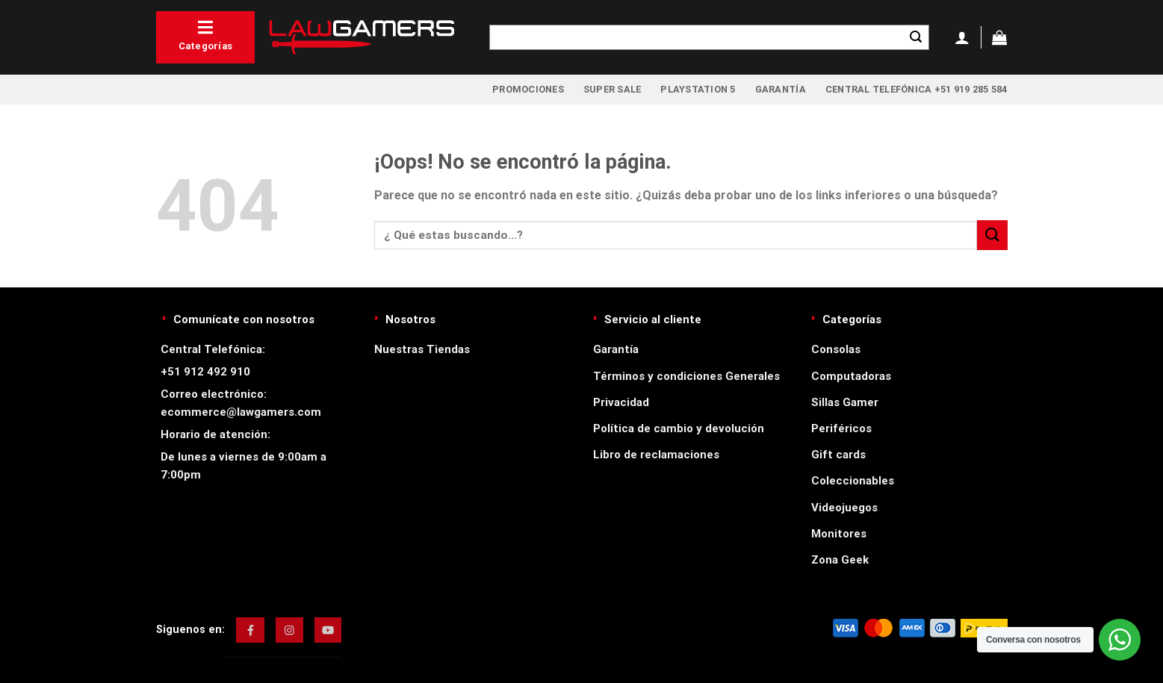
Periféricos (841, 428)
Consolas (835, 349)
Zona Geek (840, 560)
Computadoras (851, 376)
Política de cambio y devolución (678, 428)
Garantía (780, 89)
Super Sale (612, 89)
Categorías (206, 35)
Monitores (838, 533)
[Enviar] (915, 37)
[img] (250, 630)
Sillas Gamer (844, 402)
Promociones (528, 89)
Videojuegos (844, 507)
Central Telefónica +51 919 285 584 (916, 89)
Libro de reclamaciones (656, 454)
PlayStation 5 (697, 89)
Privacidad (621, 402)
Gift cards (838, 454)
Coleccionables (852, 480)
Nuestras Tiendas (422, 349)
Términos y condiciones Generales (686, 376)
